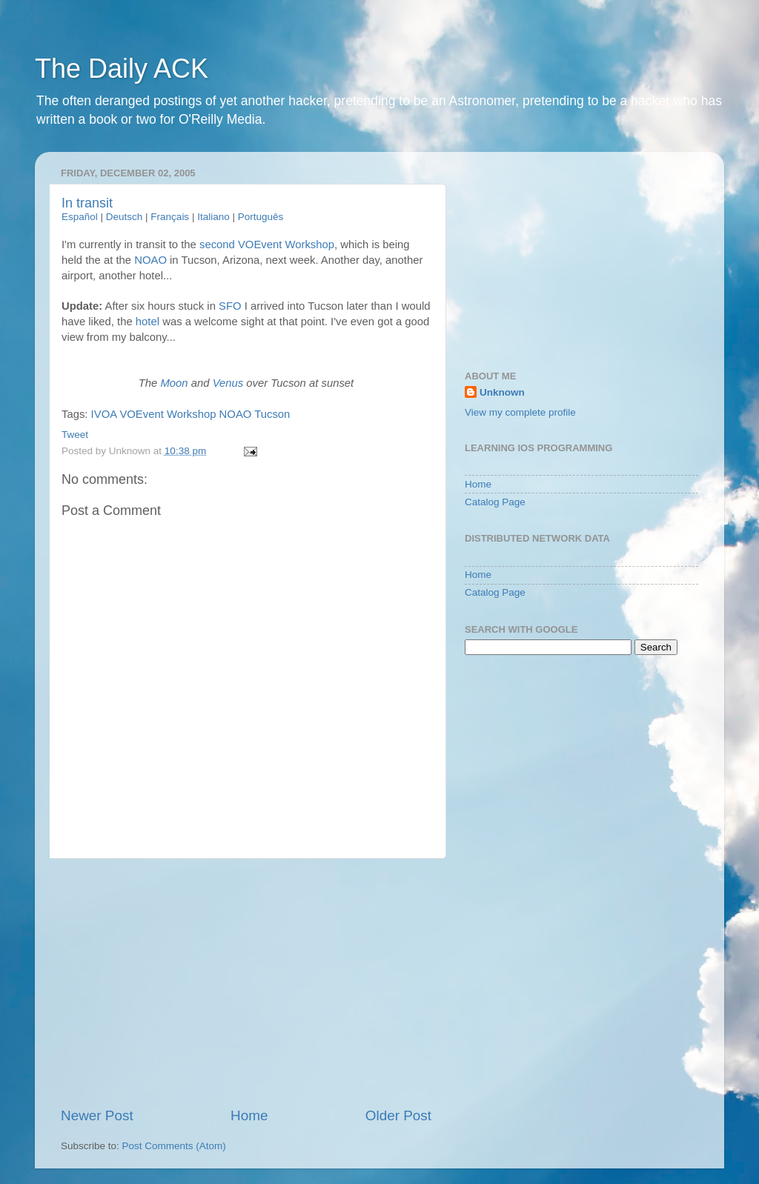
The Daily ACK (121, 68)
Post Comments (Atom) (174, 1145)
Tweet (75, 434)
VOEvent (141, 414)
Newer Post (97, 1115)
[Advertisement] (246, 982)
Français (169, 216)
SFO (230, 306)
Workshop (191, 414)
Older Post (398, 1115)
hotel (147, 321)
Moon (174, 383)
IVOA (104, 414)
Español (80, 216)
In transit (87, 203)
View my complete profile (520, 412)
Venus (228, 383)
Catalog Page (495, 502)
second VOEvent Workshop (266, 244)
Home (249, 1115)
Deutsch (124, 216)
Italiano (213, 216)
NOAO (150, 260)
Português (261, 216)
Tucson (272, 414)
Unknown (502, 392)
